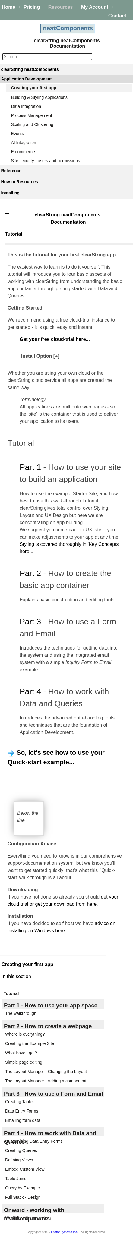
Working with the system (28, 1218)
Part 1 (30, 467)
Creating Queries (21, 1150)
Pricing (32, 7)
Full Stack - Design (22, 1197)
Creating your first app (33, 87)
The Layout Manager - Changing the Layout (46, 1071)
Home (8, 7)
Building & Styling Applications (39, 97)
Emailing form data (22, 1120)
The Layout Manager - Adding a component (45, 1080)
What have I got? (21, 1052)
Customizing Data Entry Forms (34, 1141)
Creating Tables (19, 1101)
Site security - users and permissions (45, 160)
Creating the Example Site (29, 1043)
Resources (60, 7)
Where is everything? (25, 1034)
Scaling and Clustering (32, 124)
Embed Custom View (24, 1169)
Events (17, 133)
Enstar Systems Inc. (64, 1232)
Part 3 (30, 621)
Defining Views (19, 1159)
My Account (94, 7)
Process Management (31, 115)
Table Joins (15, 1178)
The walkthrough (20, 1013)
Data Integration (26, 106)
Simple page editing (23, 1062)
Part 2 (30, 573)
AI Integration (23, 142)
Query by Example (22, 1187)
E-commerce (23, 151)
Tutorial (11, 993)
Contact (117, 15)
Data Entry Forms (21, 1111)
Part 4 (30, 691)
